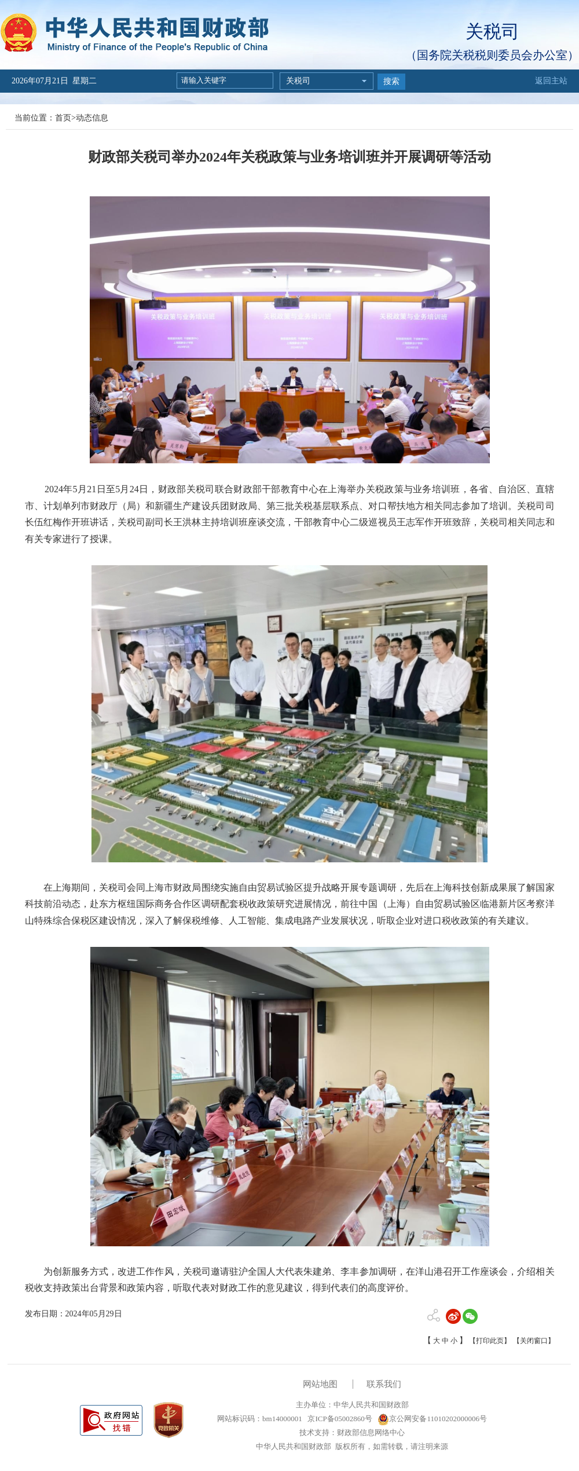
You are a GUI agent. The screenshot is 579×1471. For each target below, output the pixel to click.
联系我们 (384, 1384)
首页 (63, 118)
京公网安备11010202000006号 (432, 1418)
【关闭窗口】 (534, 1341)
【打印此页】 (490, 1341)
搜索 (391, 81)
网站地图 (320, 1384)
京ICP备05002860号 (339, 1418)
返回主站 (551, 80)
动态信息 (92, 118)
